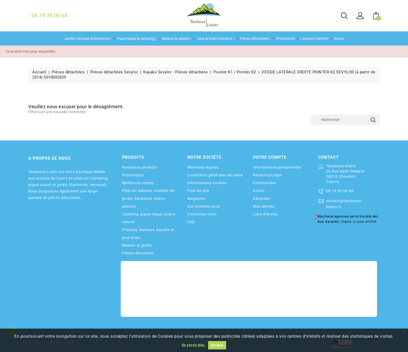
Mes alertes (263, 206)
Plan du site (198, 191)
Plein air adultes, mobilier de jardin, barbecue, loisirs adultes (148, 198)
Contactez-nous (202, 214)
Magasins (196, 198)
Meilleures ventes (138, 183)
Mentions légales (203, 167)
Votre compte (269, 157)
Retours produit (267, 175)
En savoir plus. (194, 345)
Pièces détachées (138, 253)
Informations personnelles (277, 167)
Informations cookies (207, 183)
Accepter (217, 345)
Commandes (264, 183)
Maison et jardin (137, 245)
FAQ (191, 222)
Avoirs (259, 191)
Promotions (133, 175)
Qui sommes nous (203, 206)
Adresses (261, 198)
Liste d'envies (265, 214)
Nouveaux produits (139, 167)
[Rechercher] (345, 119)
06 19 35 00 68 (340, 191)
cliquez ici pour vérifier (358, 221)
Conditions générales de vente (215, 175)
